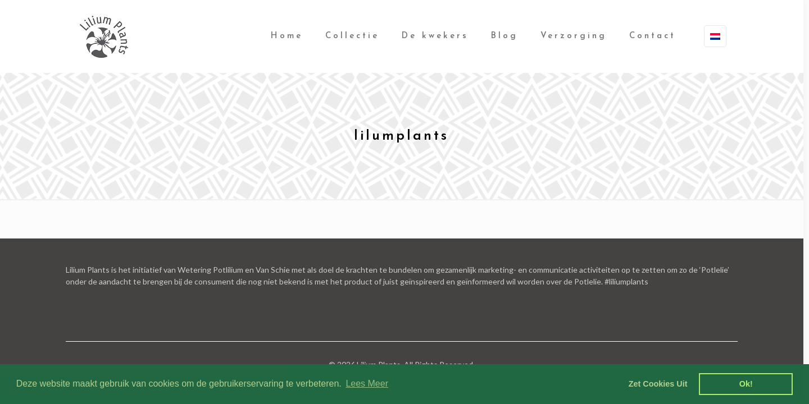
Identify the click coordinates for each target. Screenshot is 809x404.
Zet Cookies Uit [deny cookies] (658, 383)
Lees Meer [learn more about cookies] (367, 383)
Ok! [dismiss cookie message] (746, 383)
